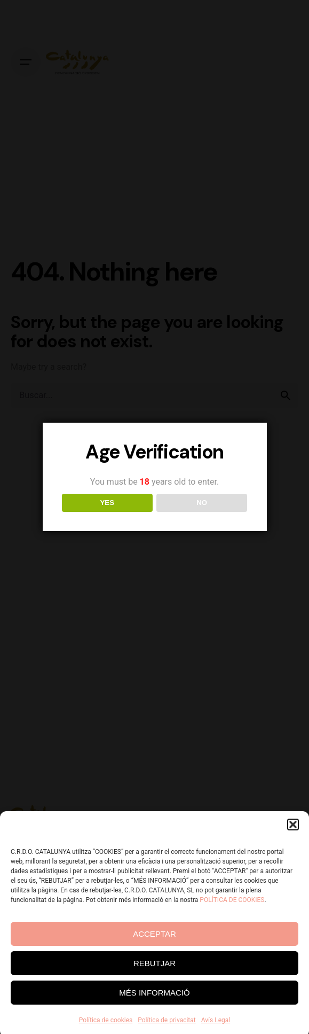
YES (107, 503)
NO (201, 503)
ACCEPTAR (154, 948)
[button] (293, 839)
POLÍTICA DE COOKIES (232, 914)
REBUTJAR (154, 977)
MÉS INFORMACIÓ (154, 1007)
